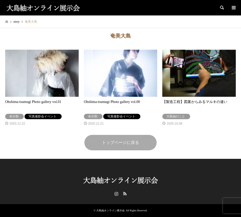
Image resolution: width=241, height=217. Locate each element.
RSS (125, 193)
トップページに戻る (120, 142)
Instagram (116, 193)
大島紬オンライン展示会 (110, 210)
